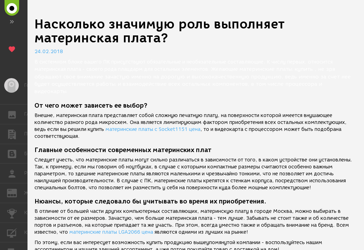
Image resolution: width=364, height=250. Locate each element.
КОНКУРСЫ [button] (15, 213)
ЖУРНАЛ (15, 192)
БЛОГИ (15, 153)
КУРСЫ (15, 232)
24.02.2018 (48, 52)
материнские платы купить (276, 69)
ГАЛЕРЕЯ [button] (15, 114)
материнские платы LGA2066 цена (111, 232)
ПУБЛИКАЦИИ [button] (15, 134)
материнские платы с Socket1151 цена (152, 129)
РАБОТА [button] (15, 173)
